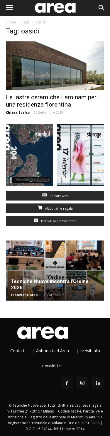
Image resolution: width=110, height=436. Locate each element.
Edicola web (55, 195)
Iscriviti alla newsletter (55, 221)
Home (11, 22)
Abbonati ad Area (52, 350)
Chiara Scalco (18, 112)
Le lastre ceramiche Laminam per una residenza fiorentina (51, 101)
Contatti (18, 350)
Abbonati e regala (55, 208)
